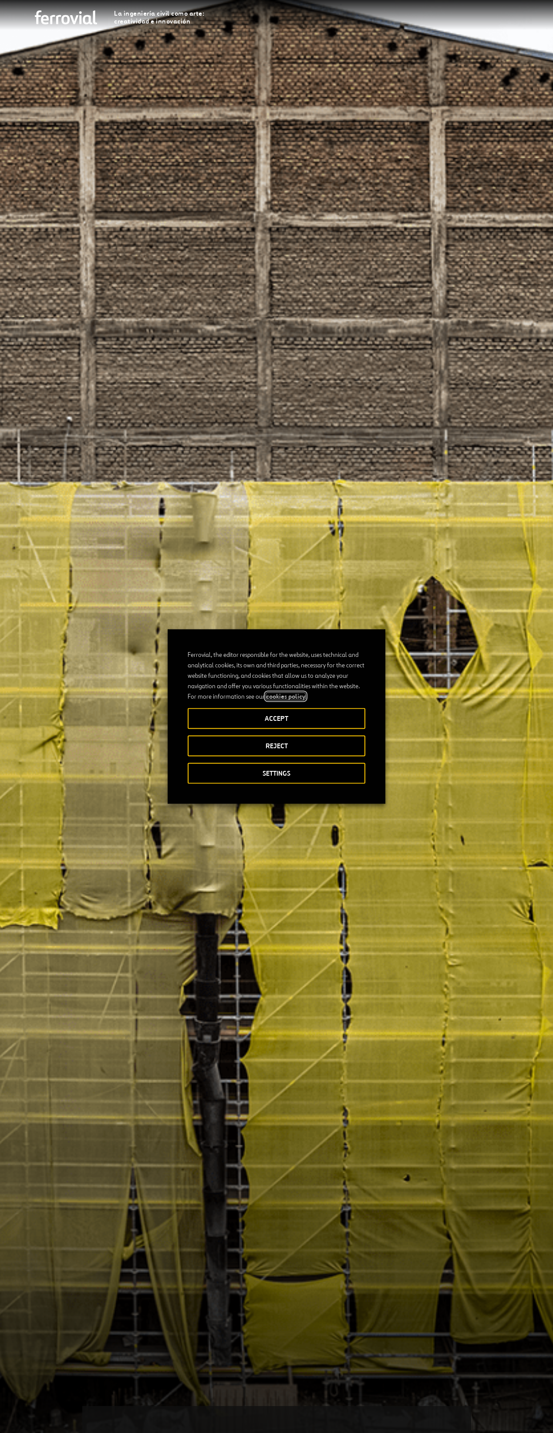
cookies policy (285, 696)
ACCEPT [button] (276, 718)
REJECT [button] (277, 745)
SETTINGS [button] (276, 773)
